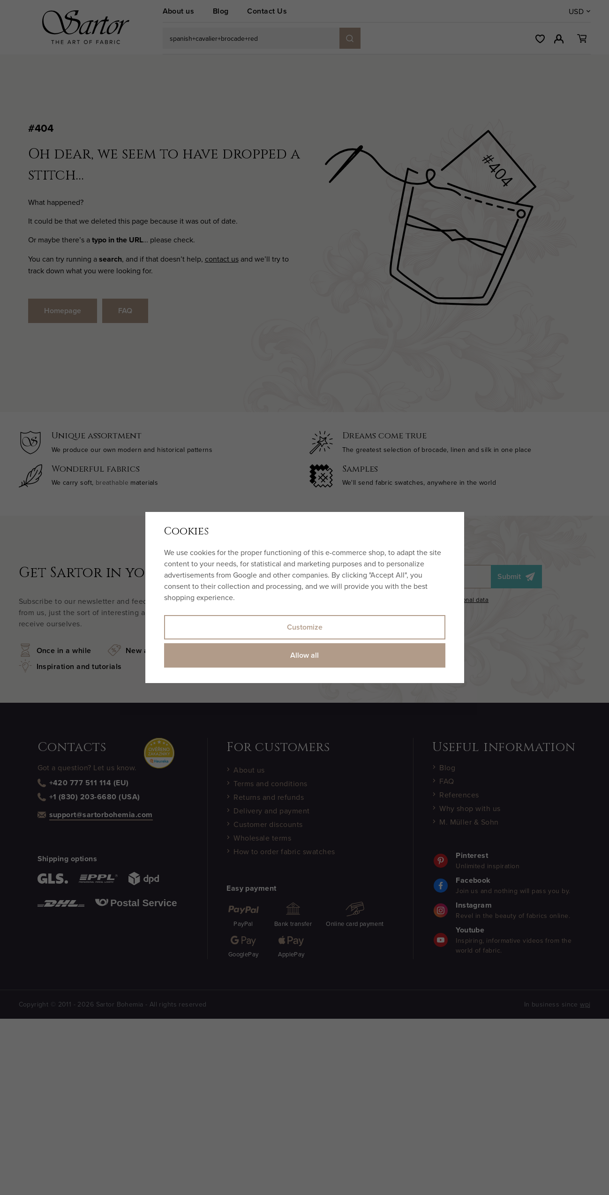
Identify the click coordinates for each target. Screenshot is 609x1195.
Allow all (304, 655)
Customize (305, 627)
